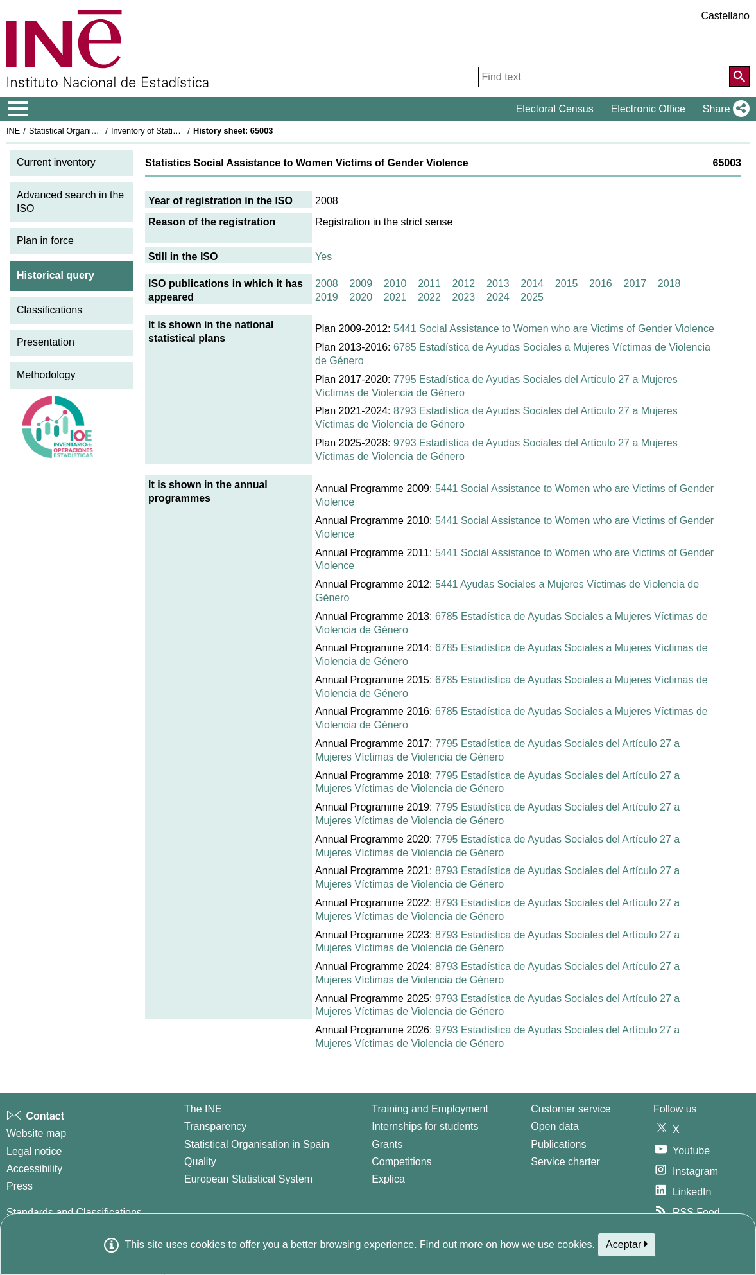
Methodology (46, 374)
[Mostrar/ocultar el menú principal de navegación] (18, 109)
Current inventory (56, 162)
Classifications (49, 309)
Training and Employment (430, 1109)
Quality (200, 1161)
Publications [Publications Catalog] (558, 1144)
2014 (532, 283)
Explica (388, 1179)
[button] (724, 109)
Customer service (570, 1109)
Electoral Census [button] (555, 108)
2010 (395, 283)
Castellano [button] (725, 15)
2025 (532, 297)
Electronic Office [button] (648, 108)
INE (13, 131)
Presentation (45, 342)
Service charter (565, 1161)
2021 (395, 297)
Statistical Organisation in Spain (87, 131)
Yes (323, 256)
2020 (360, 297)
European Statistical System (248, 1179)
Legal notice (34, 1151)
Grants (387, 1144)
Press (19, 1186)
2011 (429, 283)
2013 (498, 283)
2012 (464, 283)
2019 (326, 297)
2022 (429, 297)
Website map (36, 1133)
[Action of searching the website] (739, 76)
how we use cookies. (547, 1244)
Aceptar (627, 1244)
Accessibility (34, 1168)
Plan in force (45, 240)
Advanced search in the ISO (70, 201)
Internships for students (425, 1126)
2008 (326, 283)
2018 (669, 283)
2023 (464, 297)
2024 (498, 297)
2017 (634, 283)
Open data (555, 1126)
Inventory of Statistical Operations (172, 131)
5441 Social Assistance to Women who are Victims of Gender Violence (553, 328)
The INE (203, 1109)
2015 (566, 283)
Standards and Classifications (74, 1212)
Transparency (215, 1126)
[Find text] (604, 77)
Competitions (401, 1161)
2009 (360, 283)
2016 (600, 283)
